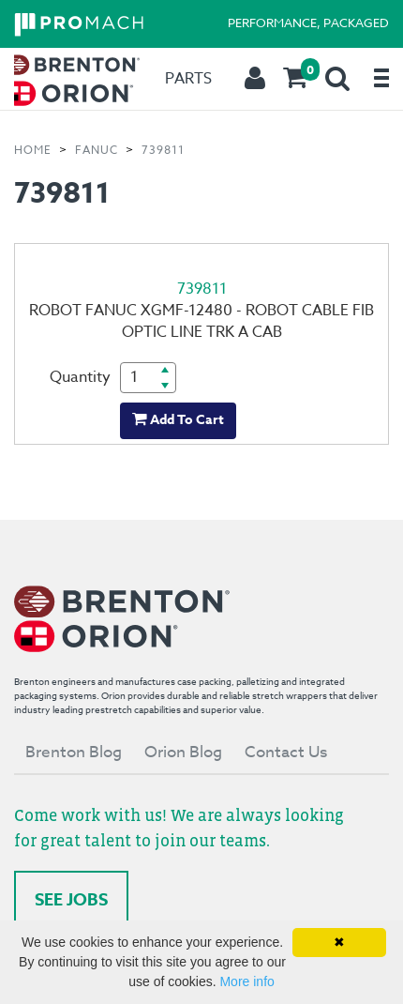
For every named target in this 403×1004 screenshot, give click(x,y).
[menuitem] (71, 79)
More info (246, 981)
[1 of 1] (201, 344)
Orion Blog (183, 752)
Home (33, 150)
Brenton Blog (73, 752)
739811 (163, 150)
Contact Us (286, 752)
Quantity (80, 377)
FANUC (96, 150)
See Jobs (71, 900)
